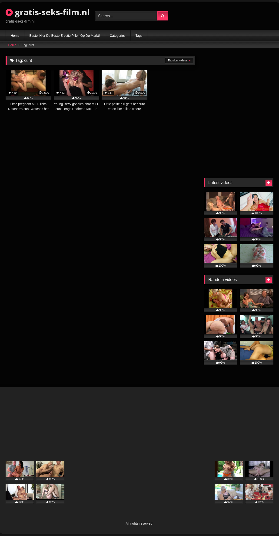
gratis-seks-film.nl (48, 12)
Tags (139, 35)
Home (15, 35)
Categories (118, 35)
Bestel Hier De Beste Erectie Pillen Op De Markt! (64, 35)
